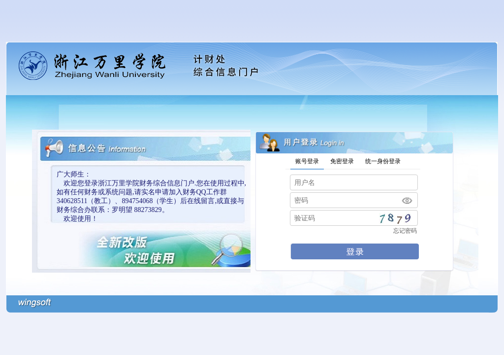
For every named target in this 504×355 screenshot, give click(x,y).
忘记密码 (405, 230)
